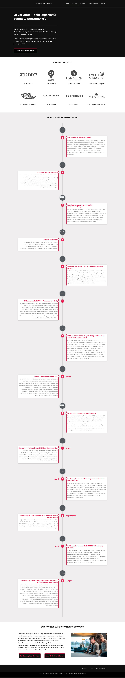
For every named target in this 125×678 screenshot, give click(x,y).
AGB (91, 669)
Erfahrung (74, 4)
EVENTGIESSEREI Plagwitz (96, 85)
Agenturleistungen (93, 4)
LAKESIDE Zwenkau (74, 85)
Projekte (67, 4)
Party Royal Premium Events (96, 105)
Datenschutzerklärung (101, 669)
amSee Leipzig (51, 85)
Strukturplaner (74, 105)
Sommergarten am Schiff (28, 105)
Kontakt (103, 4)
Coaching (82, 4)
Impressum (84, 669)
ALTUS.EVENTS (28, 85)
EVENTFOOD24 (51, 105)
